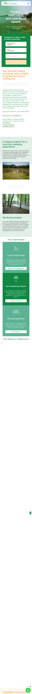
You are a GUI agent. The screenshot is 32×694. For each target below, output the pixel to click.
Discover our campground (16, 268)
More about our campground (12, 115)
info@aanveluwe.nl (8, 126)
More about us (16, 332)
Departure (9, 55)
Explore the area (16, 301)
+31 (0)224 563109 (9, 124)
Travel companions (11, 43)
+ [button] (2, 343)
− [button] (2, 345)
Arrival (8, 49)
